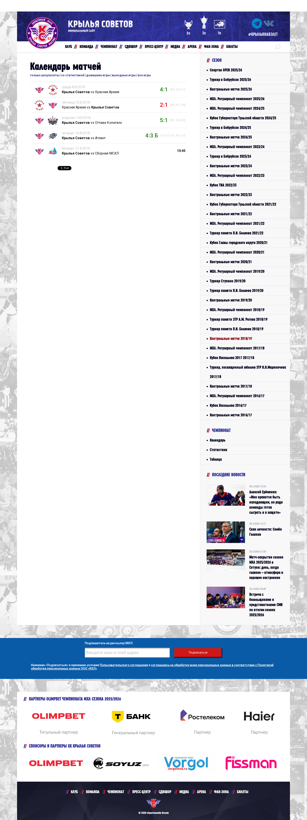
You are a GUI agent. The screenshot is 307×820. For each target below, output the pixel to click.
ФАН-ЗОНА (221, 792)
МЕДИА (184, 792)
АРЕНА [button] (192, 47)
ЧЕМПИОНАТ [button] (109, 47)
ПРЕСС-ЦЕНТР (141, 792)
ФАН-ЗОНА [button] (211, 47)
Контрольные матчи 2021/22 (231, 214)
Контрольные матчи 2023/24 (231, 166)
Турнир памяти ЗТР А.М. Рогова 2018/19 (238, 319)
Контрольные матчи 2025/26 (231, 89)
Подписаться (198, 652)
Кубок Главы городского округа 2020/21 (239, 243)
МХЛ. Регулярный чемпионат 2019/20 (237, 271)
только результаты (44, 75)
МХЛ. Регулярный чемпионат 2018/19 (237, 310)
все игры (144, 75)
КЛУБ (74, 792)
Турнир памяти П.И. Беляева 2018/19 (236, 329)
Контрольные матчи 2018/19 (231, 338)
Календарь (217, 440)
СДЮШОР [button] (131, 47)
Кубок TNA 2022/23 (223, 185)
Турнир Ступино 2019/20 (227, 281)
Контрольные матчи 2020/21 (231, 262)
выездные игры (124, 75)
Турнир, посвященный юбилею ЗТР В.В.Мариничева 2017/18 (248, 372)
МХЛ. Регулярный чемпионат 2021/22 (237, 223)
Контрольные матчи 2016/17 (231, 415)
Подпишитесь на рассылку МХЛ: (108, 643)
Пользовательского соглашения (124, 665)
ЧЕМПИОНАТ (115, 792)
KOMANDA (92, 792)
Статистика (218, 450)
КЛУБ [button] (68, 47)
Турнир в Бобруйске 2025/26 (230, 80)
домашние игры (98, 75)
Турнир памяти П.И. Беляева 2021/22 (236, 233)
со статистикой (72, 75)
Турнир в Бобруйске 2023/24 (230, 156)
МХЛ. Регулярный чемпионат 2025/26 (237, 99)
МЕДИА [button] (175, 47)
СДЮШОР (165, 792)
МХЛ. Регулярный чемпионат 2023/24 (237, 147)
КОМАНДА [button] (86, 47)
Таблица (216, 459)
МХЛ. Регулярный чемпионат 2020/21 (237, 252)
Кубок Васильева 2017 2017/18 (232, 358)
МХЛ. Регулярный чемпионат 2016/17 (237, 396)
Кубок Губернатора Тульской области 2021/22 (243, 204)
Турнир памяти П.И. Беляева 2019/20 (236, 291)
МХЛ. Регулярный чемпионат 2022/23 (237, 175)
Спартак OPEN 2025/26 (226, 70)
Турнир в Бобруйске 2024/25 (230, 128)
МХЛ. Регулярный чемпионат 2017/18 (237, 348)
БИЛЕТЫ (242, 792)
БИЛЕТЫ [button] (231, 47)
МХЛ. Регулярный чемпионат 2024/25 (237, 108)
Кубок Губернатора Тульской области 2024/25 (243, 118)
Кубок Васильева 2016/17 (228, 405)
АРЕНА (201, 792)
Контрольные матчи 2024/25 (231, 137)
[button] (277, 46)
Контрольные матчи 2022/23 (231, 195)
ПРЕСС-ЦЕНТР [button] (154, 47)
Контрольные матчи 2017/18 (231, 386)
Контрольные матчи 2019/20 (231, 300)
